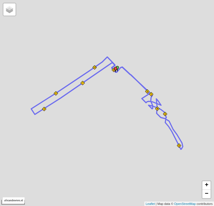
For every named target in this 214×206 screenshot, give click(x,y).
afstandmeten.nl (13, 200)
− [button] (206, 194)
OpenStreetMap (185, 203)
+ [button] (206, 185)
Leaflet (150, 203)
